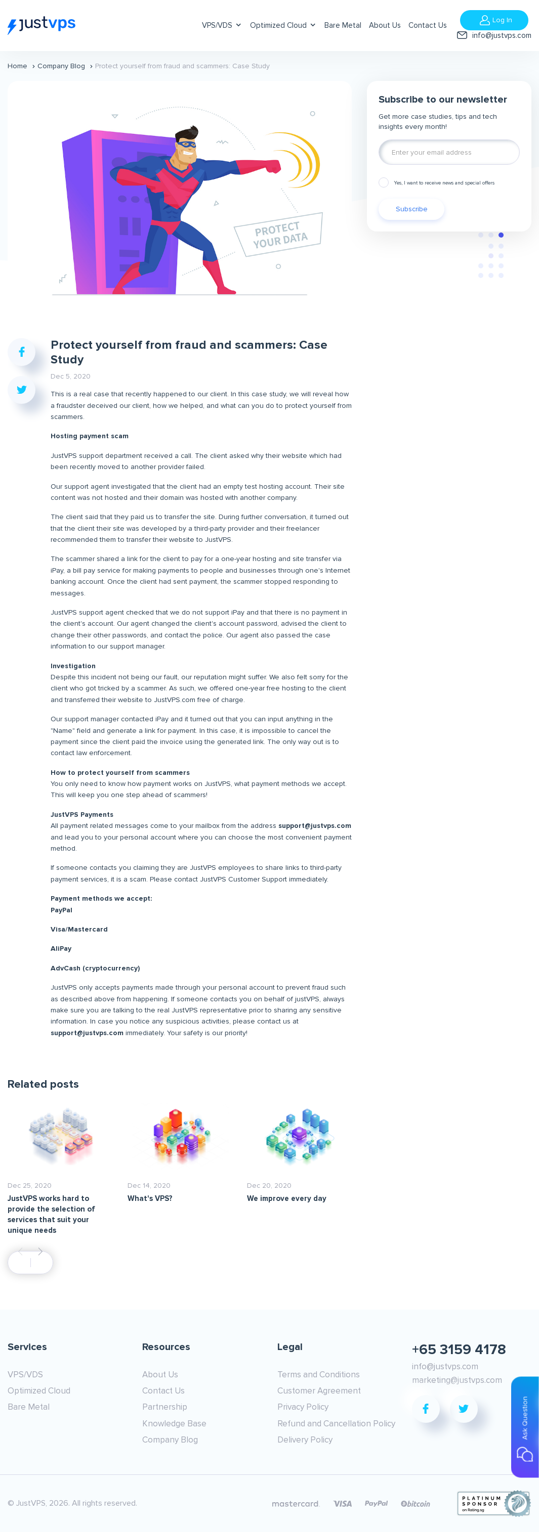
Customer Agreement (319, 1390)
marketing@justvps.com (457, 1380)
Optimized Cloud (278, 25)
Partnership (164, 1407)
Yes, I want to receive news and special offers (444, 183)
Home (17, 66)
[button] (40, 1251)
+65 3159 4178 (459, 1349)
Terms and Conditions (318, 1374)
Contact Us (427, 25)
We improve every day (286, 1198)
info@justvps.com (501, 35)
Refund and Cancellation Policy (336, 1423)
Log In (502, 20)
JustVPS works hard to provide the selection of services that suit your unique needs (51, 1214)
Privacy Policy (302, 1407)
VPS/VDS (217, 25)
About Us (385, 25)
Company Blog (61, 66)
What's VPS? (150, 1198)
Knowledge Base (174, 1423)
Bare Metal (342, 25)
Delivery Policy (305, 1439)
